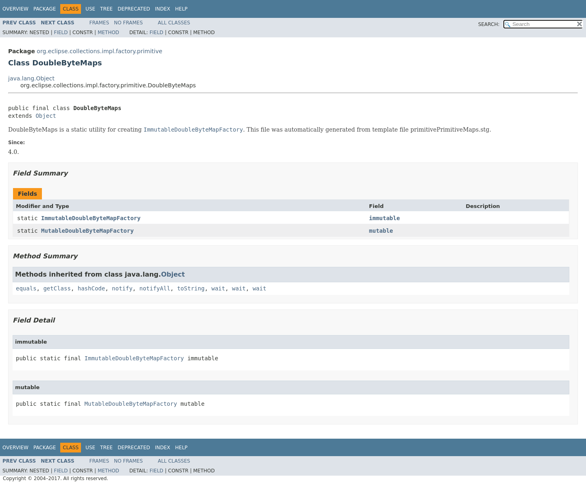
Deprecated (134, 9)
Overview (15, 9)
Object (45, 116)
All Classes (174, 23)
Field (61, 32)
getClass (56, 288)
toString (190, 288)
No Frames (128, 23)
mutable (381, 230)
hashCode (91, 288)
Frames (99, 23)
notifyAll (154, 288)
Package (44, 9)
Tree (106, 9)
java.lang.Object (31, 78)
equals (26, 288)
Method (108, 32)
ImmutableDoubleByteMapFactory (90, 218)
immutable (384, 218)
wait (218, 288)
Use (90, 9)
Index (163, 9)
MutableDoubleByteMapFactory (87, 230)
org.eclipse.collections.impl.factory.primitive (99, 51)
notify (122, 288)
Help (181, 9)
